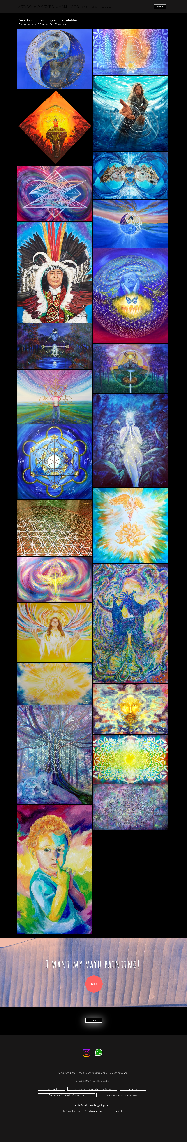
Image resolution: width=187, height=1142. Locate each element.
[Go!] (94, 984)
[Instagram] (86, 1053)
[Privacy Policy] (133, 1089)
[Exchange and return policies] (121, 1095)
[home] (93, 1020)
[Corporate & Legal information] (66, 1095)
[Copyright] (51, 1089)
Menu (160, 6)
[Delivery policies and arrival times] (92, 1089)
